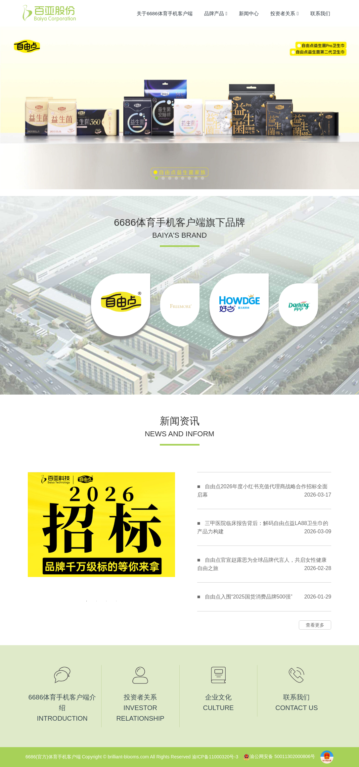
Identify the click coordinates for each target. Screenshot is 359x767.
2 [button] (96, 601)
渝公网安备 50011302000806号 (279, 756)
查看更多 (315, 625)
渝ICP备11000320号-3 (215, 756)
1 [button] (86, 601)
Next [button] (171, 534)
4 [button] (116, 601)
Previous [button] (31, 534)
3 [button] (106, 601)
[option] (120, 304)
